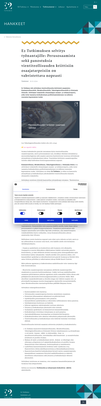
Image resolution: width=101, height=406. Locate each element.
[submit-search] (95, 7)
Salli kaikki (75, 220)
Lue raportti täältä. (30, 147)
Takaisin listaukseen (12, 37)
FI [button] (95, 2)
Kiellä (26, 220)
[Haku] (90, 7)
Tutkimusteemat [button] (49, 7)
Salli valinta (50, 220)
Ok (83, 402)
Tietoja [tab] (75, 189)
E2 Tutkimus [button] (22, 7)
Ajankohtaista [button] (72, 7)
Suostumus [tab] (25, 189)
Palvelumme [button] (34, 7)
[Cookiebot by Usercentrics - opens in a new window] (79, 184)
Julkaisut (61, 7)
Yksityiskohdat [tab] (50, 189)
